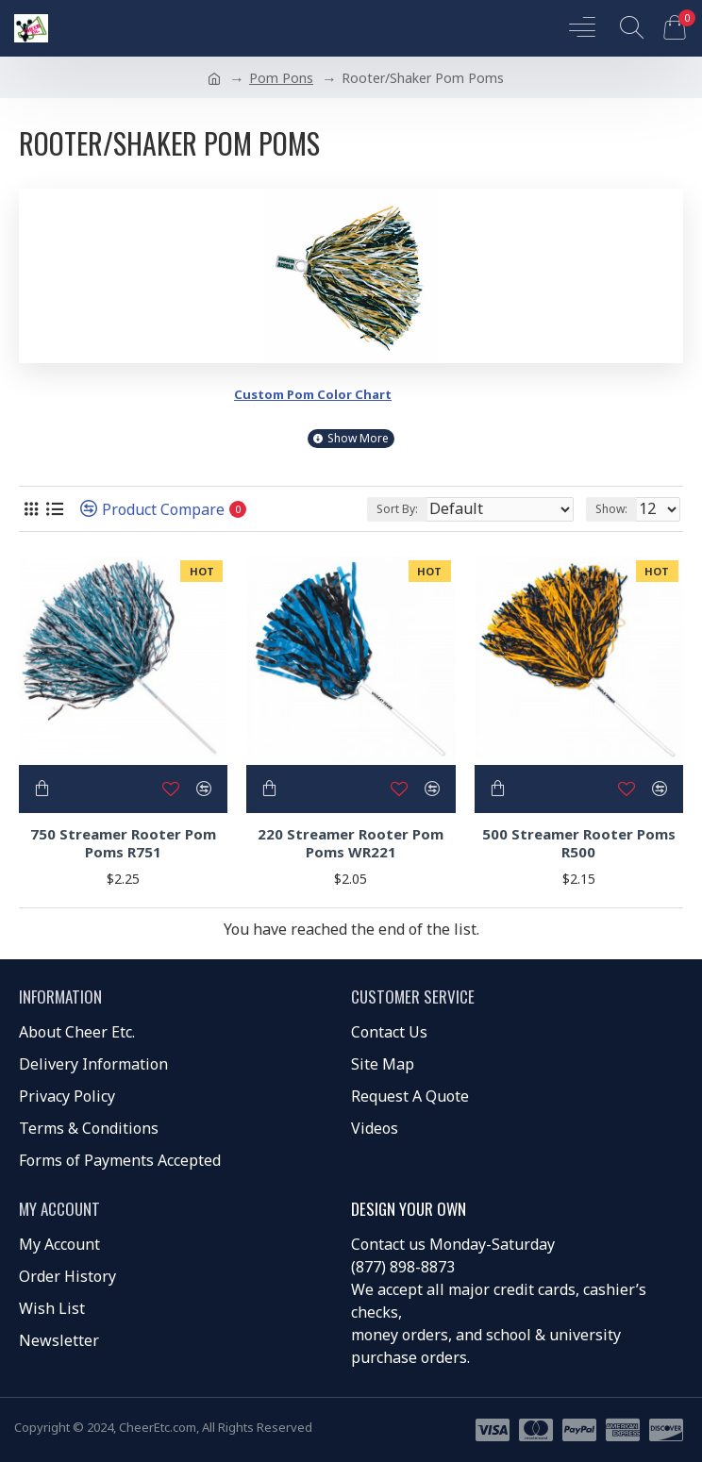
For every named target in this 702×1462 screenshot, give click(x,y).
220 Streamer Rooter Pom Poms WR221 (350, 843)
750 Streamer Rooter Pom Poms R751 (123, 843)
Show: (611, 509)
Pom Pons (281, 78)
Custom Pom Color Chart (313, 394)
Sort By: (397, 509)
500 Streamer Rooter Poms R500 (579, 843)
